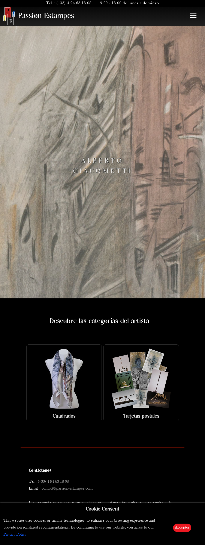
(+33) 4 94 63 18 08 (73, 3)
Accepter (182, 528)
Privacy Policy (14, 535)
